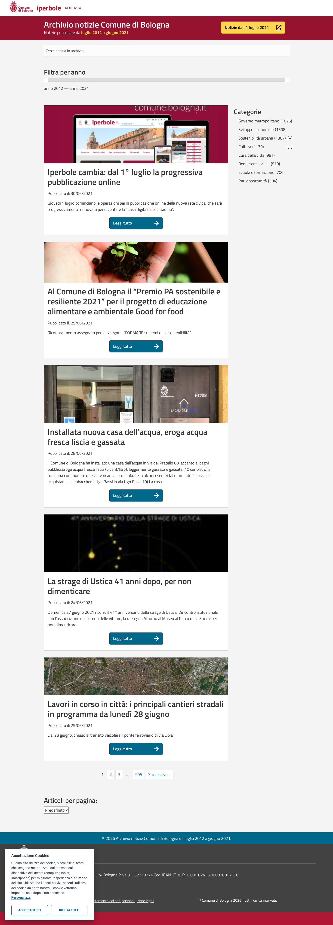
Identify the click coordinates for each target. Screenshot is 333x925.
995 (138, 774)
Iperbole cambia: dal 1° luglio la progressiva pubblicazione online (125, 176)
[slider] (46, 80)
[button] (253, 28)
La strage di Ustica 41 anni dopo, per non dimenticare (119, 586)
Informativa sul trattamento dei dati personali (100, 900)
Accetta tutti (29, 910)
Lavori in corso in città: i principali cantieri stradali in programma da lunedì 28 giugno (135, 709)
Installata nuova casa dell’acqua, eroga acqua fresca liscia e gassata (127, 436)
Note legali (145, 900)
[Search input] (166, 50)
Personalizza (21, 898)
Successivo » (159, 774)
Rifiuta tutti (69, 910)
